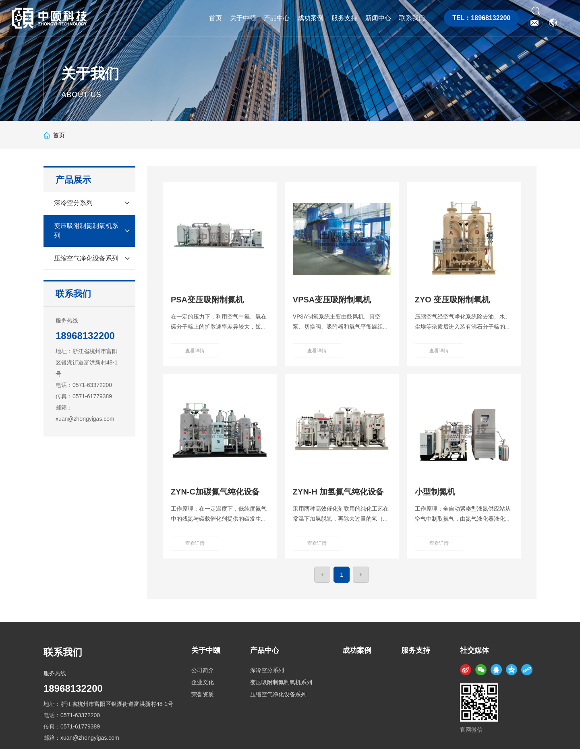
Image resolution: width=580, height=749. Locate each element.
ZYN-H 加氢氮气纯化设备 (338, 491)
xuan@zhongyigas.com (85, 419)
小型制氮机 (435, 491)
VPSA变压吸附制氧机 (332, 299)
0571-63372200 (92, 385)
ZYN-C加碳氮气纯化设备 (215, 491)
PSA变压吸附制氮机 (207, 299)
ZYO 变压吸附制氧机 (452, 299)
